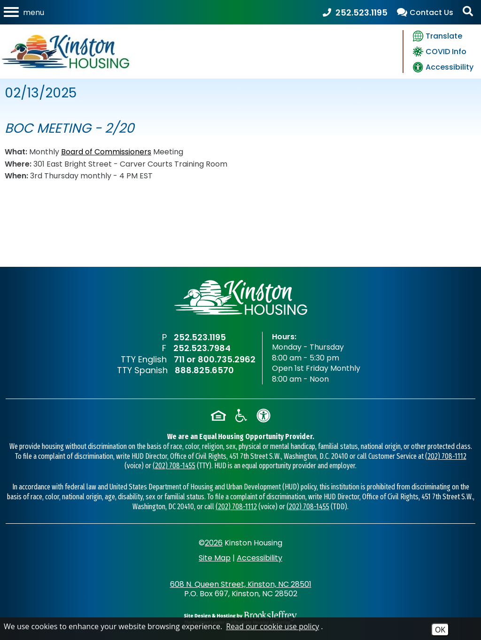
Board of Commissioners (106, 151)
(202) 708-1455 (174, 465)
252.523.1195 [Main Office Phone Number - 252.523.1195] (200, 337)
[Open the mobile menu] (25, 12)
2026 (214, 542)
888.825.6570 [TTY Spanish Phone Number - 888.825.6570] (204, 370)
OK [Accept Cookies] (440, 629)
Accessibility (259, 557)
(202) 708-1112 (445, 456)
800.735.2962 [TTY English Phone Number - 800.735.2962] (227, 359)
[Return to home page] (240, 297)
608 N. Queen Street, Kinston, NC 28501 (240, 584)
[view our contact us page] (425, 12)
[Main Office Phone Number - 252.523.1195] (355, 12)
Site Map (215, 557)
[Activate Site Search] (469, 12)
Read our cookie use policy (272, 626)
